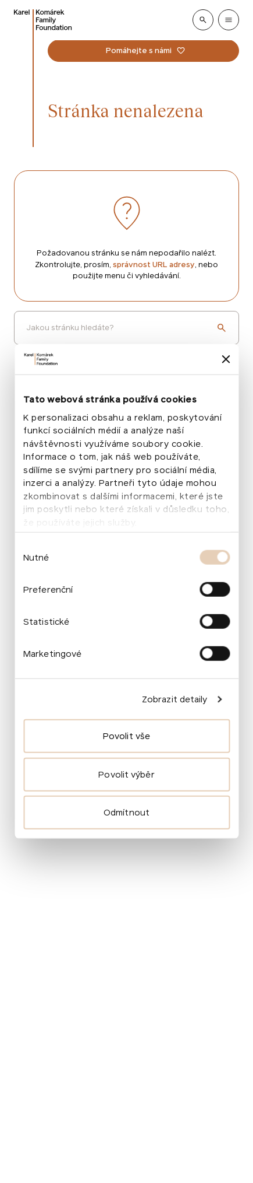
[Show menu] (228, 19)
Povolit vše (126, 736)
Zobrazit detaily (175, 699)
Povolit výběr (126, 774)
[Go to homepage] (43, 19)
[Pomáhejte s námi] (143, 51)
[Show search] (203, 19)
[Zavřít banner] (226, 359)
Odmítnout (126, 812)
